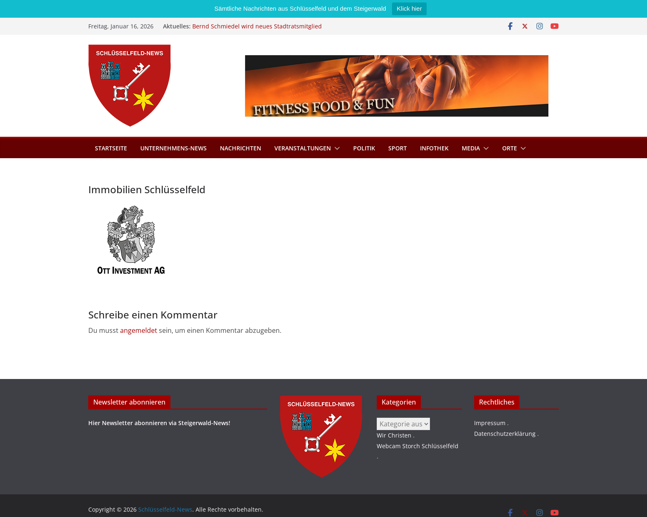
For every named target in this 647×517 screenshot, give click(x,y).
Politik (364, 148)
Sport (397, 148)
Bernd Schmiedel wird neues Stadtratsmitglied (257, 26)
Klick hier (409, 8)
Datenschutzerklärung (505, 433)
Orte (509, 148)
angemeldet (138, 330)
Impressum (489, 423)
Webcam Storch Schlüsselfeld (417, 446)
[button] (335, 148)
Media (471, 148)
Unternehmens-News (173, 148)
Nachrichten (240, 148)
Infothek (434, 148)
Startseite (111, 148)
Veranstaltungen (302, 148)
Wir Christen (394, 435)
